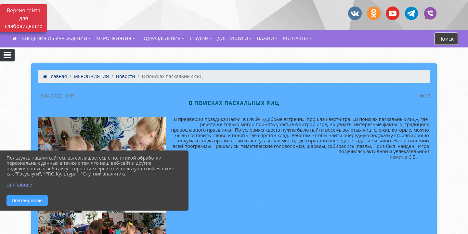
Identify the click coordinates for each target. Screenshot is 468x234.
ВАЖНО (265, 38)
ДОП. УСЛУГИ (232, 38)
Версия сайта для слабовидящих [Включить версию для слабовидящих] (23, 18)
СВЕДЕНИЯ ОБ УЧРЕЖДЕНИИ (54, 38)
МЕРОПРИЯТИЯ (113, 38)
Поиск (446, 38)
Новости (125, 76)
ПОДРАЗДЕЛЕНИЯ (160, 38)
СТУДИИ (198, 38)
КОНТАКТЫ (295, 38)
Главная (55, 76)
